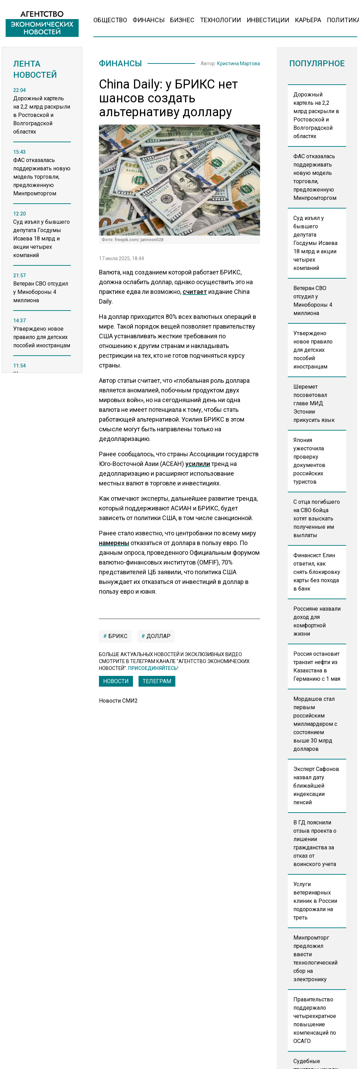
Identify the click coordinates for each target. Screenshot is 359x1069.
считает (195, 291)
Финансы (149, 20)
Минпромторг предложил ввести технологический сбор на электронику (315, 958)
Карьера (308, 20)
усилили (197, 463)
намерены (114, 542)
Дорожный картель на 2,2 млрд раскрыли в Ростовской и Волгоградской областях (316, 115)
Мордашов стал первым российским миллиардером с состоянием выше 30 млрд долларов (315, 724)
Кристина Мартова (238, 63)
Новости (116, 681)
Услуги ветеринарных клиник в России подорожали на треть (315, 901)
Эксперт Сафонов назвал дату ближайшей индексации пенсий (316, 786)
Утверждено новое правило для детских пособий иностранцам (313, 350)
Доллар (157, 636)
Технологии (220, 20)
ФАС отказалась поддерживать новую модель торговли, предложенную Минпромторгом (314, 177)
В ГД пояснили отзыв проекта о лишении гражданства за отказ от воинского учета (314, 843)
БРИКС (117, 636)
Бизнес (182, 20)
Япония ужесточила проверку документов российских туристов (309, 461)
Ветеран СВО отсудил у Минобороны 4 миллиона (312, 300)
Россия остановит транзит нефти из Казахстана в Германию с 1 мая (316, 666)
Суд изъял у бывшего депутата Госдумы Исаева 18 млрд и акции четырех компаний (315, 243)
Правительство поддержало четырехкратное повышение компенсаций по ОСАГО (314, 1020)
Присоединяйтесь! (153, 668)
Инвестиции (268, 20)
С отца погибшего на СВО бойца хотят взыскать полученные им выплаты (316, 518)
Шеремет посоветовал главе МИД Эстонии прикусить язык (314, 403)
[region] (42, 237)
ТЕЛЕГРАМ (157, 681)
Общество (110, 20)
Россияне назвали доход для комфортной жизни (317, 621)
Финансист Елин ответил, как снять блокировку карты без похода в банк (316, 572)
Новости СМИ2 (118, 700)
